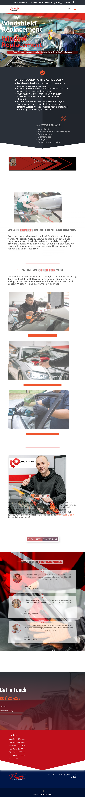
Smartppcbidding (46, 794)
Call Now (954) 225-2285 (25, 2)
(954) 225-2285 (10, 704)
